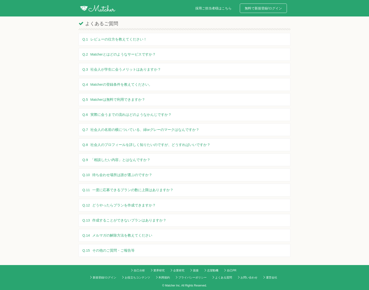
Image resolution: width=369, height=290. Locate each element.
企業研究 (178, 270)
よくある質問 (223, 277)
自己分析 (139, 270)
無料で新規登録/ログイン (263, 8)
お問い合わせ (249, 277)
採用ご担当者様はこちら (213, 8)
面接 (196, 270)
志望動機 (212, 270)
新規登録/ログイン (104, 277)
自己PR (232, 270)
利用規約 (164, 277)
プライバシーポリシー (192, 277)
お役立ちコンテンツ (137, 277)
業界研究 (159, 270)
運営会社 (271, 277)
